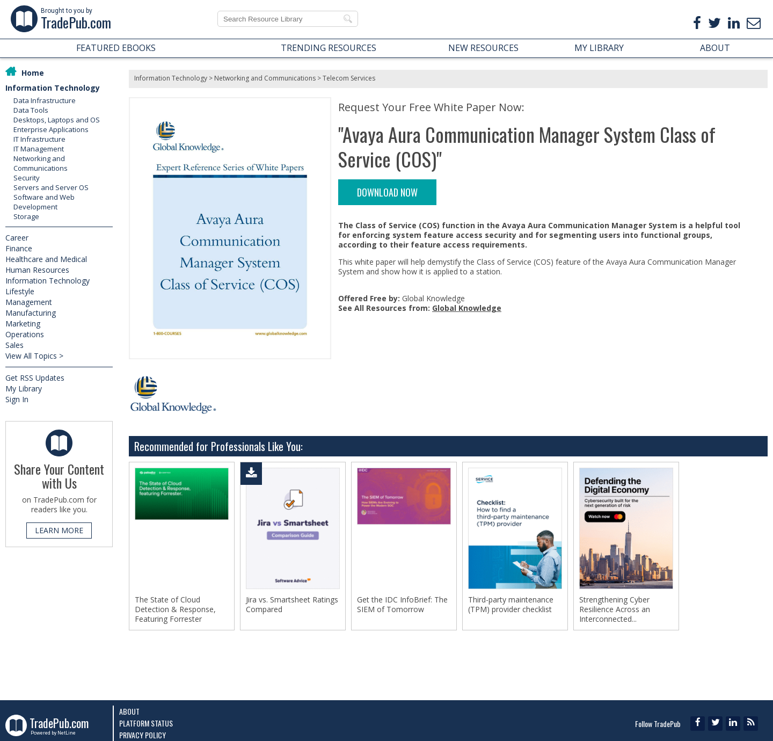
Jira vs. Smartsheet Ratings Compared (292, 604)
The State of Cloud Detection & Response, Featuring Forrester (175, 609)
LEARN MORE (59, 530)
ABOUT (715, 48)
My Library (23, 388)
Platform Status (146, 723)
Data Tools (30, 110)
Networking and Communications (40, 163)
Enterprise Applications (51, 129)
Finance (18, 248)
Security (26, 178)
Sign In (16, 399)
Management (28, 302)
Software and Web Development (44, 202)
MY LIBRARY (599, 48)
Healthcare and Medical (46, 259)
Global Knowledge (466, 308)
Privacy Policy (142, 734)
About (129, 711)
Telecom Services (349, 78)
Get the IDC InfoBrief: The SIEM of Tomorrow (402, 604)
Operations (24, 334)
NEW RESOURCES (483, 48)
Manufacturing (30, 313)
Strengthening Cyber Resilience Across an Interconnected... (614, 609)
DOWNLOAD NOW (387, 192)
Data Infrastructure (44, 100)
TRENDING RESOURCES (328, 48)
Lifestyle (19, 291)
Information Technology (52, 88)
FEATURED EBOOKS (116, 48)
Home (32, 73)
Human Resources (37, 270)
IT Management (38, 149)
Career (16, 238)
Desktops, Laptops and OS (56, 120)
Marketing (22, 323)
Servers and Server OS (51, 187)
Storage (26, 216)
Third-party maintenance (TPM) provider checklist (510, 604)
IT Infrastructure (39, 139)
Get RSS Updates (34, 378)
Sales (14, 345)
